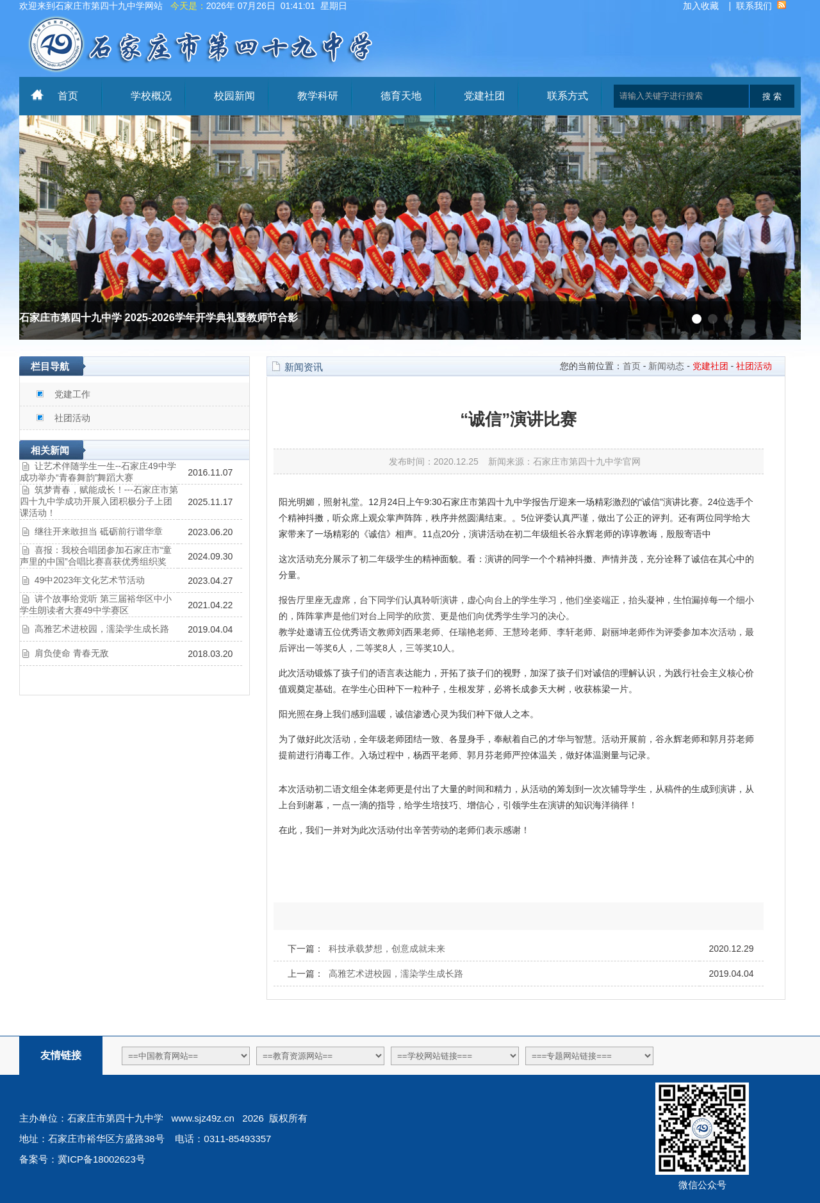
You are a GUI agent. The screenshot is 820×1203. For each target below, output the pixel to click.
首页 (68, 95)
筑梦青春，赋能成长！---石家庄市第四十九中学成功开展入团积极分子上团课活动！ (99, 501)
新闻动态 (666, 366)
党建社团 (484, 95)
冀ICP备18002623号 (101, 1159)
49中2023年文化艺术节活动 (90, 580)
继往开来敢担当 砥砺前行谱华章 (99, 531)
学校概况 (151, 95)
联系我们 (754, 6)
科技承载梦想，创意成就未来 (387, 948)
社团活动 (72, 418)
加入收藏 (701, 6)
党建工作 (72, 394)
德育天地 (401, 95)
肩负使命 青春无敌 (72, 653)
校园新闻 (234, 95)
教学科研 (317, 95)
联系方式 (567, 95)
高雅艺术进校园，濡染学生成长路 (102, 629)
